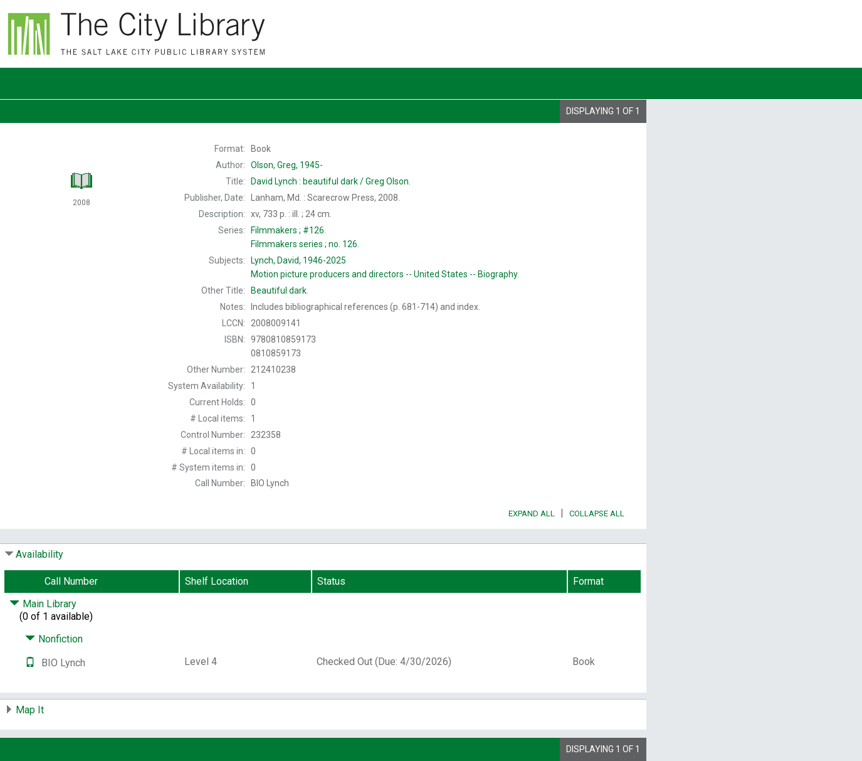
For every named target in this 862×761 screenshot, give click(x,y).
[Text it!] (30, 663)
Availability (39, 554)
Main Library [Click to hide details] (42, 604)
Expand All (531, 513)
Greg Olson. (331, 181)
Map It (30, 710)
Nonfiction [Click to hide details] (54, 639)
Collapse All (596, 513)
